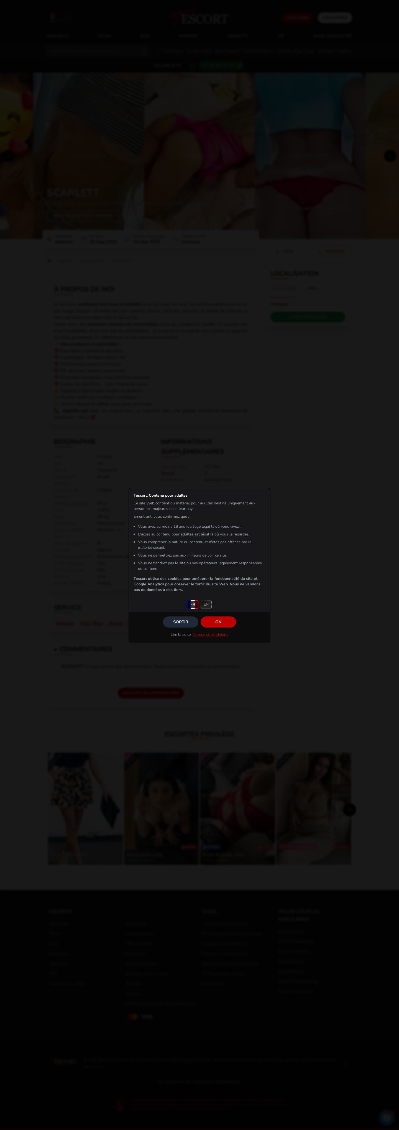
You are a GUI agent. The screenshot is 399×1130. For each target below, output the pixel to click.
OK (218, 622)
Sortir (180, 622)
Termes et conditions (210, 634)
